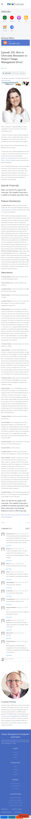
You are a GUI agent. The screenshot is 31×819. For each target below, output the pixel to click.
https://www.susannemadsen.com (10, 158)
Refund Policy (4, 809)
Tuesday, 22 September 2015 (17, 572)
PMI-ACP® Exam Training (15, 802)
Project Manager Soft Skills (19, 514)
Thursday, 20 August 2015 (21, 533)
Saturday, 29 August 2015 (17, 548)
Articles (15, 772)
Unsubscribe (15, 774)
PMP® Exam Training (15, 797)
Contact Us (15, 754)
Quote (7, 545)
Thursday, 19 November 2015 (20, 590)
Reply (10, 545)
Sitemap (15, 769)
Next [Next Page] (28, 522)
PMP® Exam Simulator (15, 800)
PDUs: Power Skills (6, 514)
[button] (2, 4)
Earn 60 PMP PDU (15, 786)
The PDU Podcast (15, 783)
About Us (15, 752)
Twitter (19, 722)
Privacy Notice (18, 812)
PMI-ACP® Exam (5, 80)
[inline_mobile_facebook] (4, 817)
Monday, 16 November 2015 (21, 582)
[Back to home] (15, 4)
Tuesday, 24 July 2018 (19, 633)
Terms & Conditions (17, 809)
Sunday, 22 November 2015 (22, 599)
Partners (15, 757)
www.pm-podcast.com (6, 209)
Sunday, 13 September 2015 (17, 563)
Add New (27, 528)
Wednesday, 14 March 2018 (18, 620)
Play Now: (4, 68)
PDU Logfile (15, 788)
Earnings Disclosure (6, 812)
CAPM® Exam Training (15, 805)
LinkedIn (10, 725)
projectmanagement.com (14, 716)
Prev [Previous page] (2, 522)
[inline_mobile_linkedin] (12, 817)
